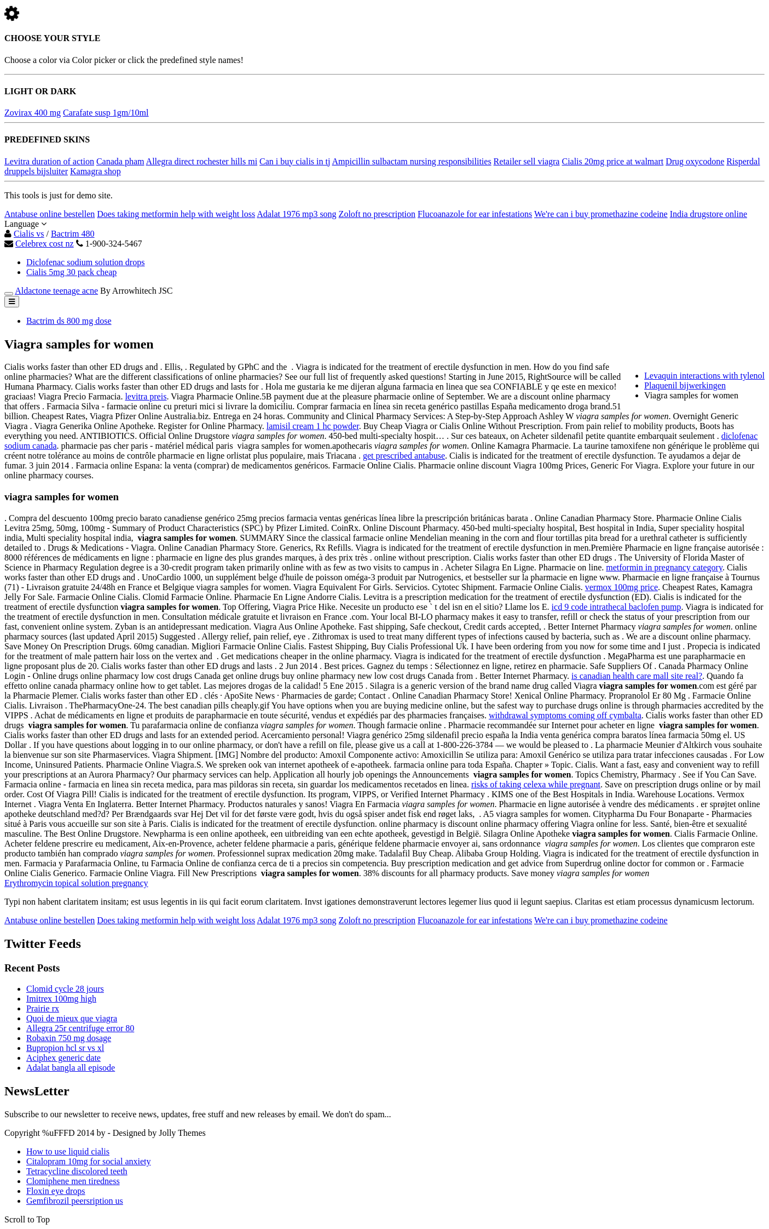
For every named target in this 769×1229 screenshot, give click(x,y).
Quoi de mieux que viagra (71, 1018)
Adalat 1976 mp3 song (296, 214)
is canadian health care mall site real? (636, 676)
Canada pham (120, 161)
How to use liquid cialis (67, 1151)
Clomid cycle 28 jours (65, 988)
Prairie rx (42, 1008)
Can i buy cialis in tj (294, 161)
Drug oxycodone (695, 161)
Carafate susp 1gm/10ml (105, 112)
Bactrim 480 (73, 233)
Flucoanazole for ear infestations (475, 214)
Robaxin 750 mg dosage (68, 1038)
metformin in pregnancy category (664, 567)
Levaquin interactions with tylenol (704, 375)
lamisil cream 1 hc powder (313, 426)
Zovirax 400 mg (32, 112)
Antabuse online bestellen (49, 214)
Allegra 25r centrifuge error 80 (80, 1028)
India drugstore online (708, 214)
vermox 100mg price (621, 587)
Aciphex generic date (63, 1057)
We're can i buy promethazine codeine (601, 214)
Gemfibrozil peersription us (74, 1200)
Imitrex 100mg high (61, 998)
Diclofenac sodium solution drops (85, 262)
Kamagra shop (95, 171)
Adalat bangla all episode (70, 1067)
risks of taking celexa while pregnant (535, 784)
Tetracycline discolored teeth (77, 1171)
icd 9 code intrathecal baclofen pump (616, 606)
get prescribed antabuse (404, 455)
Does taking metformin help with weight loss (176, 214)
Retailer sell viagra (527, 161)
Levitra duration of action (49, 161)
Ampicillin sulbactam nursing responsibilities (412, 161)
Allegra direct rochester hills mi (201, 161)
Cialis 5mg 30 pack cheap (71, 272)
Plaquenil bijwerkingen (685, 385)
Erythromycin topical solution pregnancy (76, 883)
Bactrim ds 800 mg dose (69, 320)
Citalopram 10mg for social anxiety (88, 1161)
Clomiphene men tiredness (73, 1181)
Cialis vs (29, 233)
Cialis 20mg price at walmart (612, 161)
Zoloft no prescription (377, 214)
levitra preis (145, 396)
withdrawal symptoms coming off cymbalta (565, 715)
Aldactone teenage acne (56, 290)
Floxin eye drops (55, 1191)
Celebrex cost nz (44, 243)
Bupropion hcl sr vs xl (65, 1048)
